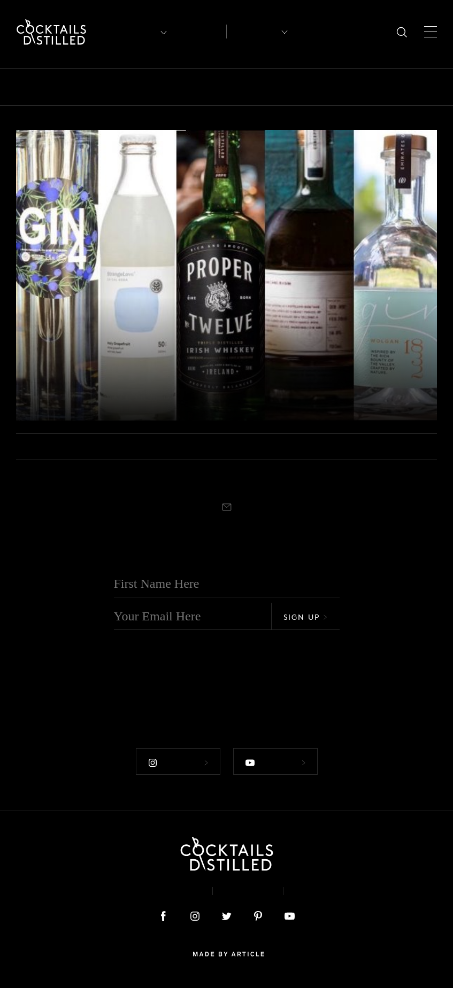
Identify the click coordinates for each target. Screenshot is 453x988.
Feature (290, 87)
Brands (136, 87)
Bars (55, 87)
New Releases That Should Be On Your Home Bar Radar (146, 389)
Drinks (244, 87)
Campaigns (191, 87)
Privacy (248, 891)
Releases (43, 363)
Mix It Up (387, 87)
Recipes (253, 31)
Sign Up (305, 616)
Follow (178, 762)
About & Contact (156, 891)
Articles (199, 31)
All (23, 87)
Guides (336, 87)
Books (92, 87)
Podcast (318, 891)
